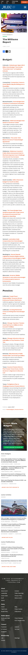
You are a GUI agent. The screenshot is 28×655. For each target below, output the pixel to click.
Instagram (4, 631)
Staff (2, 598)
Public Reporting (19, 593)
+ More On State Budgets (10, 487)
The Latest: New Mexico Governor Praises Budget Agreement (13, 139)
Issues (3, 606)
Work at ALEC (18, 598)
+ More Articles (7, 537)
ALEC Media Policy (20, 620)
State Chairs (4, 595)
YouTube (17, 629)
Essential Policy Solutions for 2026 (11, 560)
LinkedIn (17, 627)
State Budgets (10, 409)
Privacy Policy (18, 595)
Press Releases (19, 618)
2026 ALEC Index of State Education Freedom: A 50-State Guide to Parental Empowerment (12, 549)
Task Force (4, 609)
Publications (18, 611)
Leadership (4, 593)
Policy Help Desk (15, 2)
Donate (24, 2)
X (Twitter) (4, 629)
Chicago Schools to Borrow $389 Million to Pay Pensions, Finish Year (13, 340)
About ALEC (4, 591)
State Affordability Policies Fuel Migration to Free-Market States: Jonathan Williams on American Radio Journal (13, 460)
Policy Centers (18, 609)
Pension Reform (19, 409)
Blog (16, 606)
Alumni (3, 600)
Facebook (3, 627)
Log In (2, 2)
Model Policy (4, 611)
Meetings (17, 638)
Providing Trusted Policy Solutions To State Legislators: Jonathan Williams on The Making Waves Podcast (14, 468)
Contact (17, 591)
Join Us (7, 2)
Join (2, 638)
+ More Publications (8, 566)
